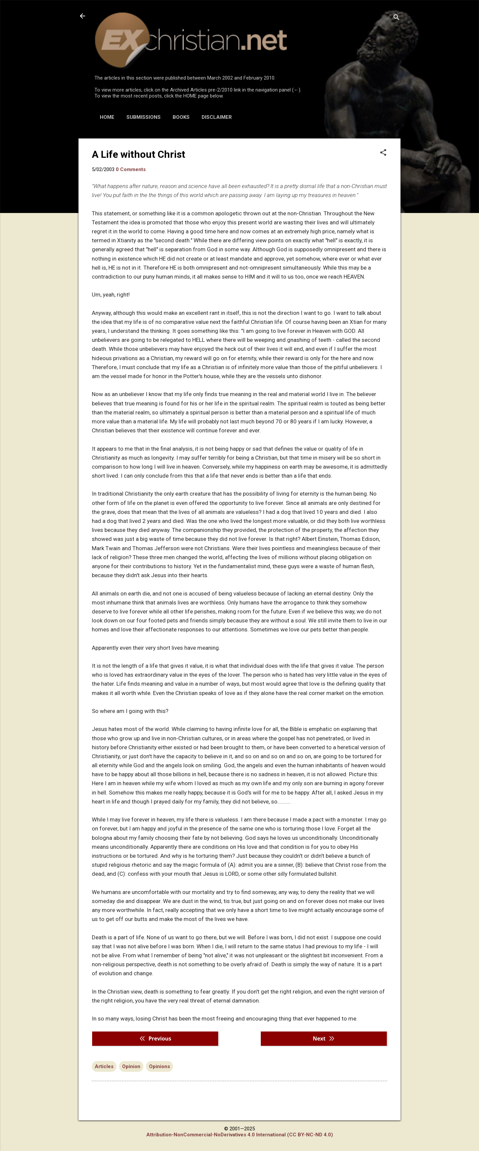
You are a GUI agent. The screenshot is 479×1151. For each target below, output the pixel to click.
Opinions (159, 1066)
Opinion (131, 1066)
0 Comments (131, 169)
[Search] (396, 18)
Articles (104, 1066)
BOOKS (181, 117)
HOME (107, 117)
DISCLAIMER (217, 117)
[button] (383, 153)
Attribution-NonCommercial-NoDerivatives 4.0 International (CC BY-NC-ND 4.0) (239, 1135)
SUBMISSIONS (143, 117)
